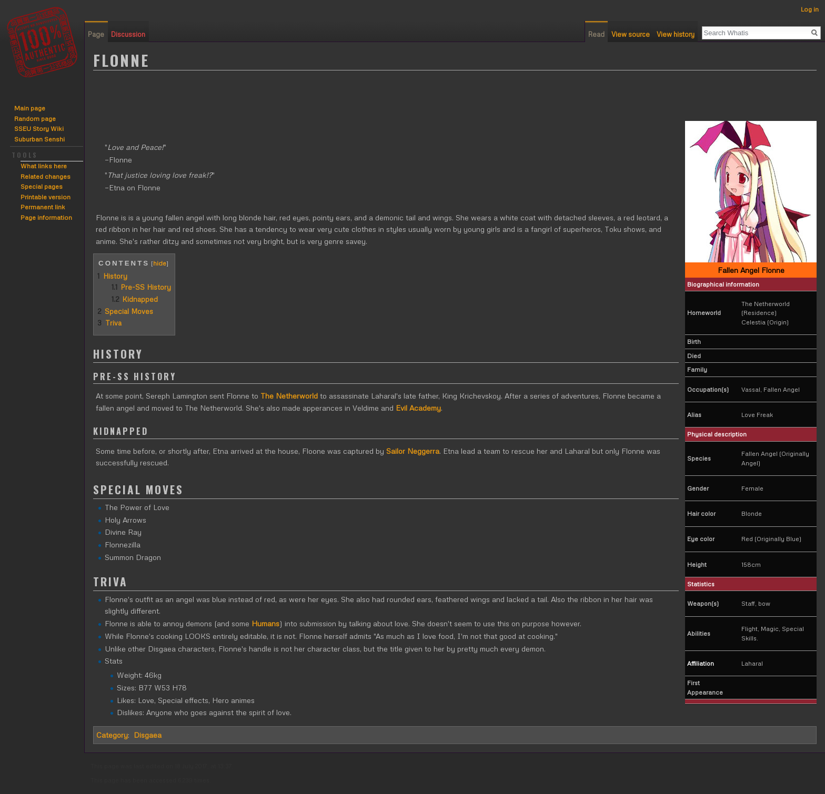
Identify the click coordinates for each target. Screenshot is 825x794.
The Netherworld (289, 395)
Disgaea (148, 734)
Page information (46, 217)
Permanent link (43, 207)
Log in (810, 9)
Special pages (42, 186)
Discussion (128, 34)
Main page (29, 108)
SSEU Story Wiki (39, 129)
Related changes (46, 176)
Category (112, 734)
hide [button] (159, 263)
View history (676, 34)
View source (630, 34)
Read (596, 34)
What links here (44, 166)
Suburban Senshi (39, 139)
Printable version (46, 197)
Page (96, 34)
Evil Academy (418, 407)
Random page (35, 119)
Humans (265, 623)
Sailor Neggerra (412, 450)
